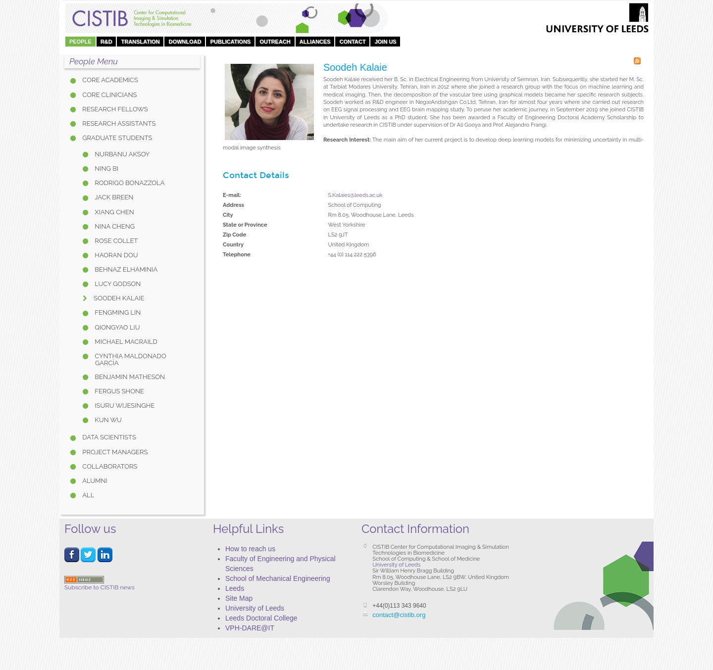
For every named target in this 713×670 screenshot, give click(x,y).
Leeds (234, 588)
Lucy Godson (117, 283)
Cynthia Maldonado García (129, 359)
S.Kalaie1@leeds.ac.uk (355, 195)
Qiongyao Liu (116, 327)
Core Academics (109, 80)
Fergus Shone (118, 391)
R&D (106, 42)
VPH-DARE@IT (249, 628)
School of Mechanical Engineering (277, 578)
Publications (230, 42)
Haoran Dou (115, 255)
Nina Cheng (114, 226)
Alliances (315, 42)
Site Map (239, 598)
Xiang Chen (113, 212)
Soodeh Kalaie (118, 298)
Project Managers (114, 452)
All (87, 495)
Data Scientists (108, 437)
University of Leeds (254, 608)
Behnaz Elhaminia (125, 269)
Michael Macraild (125, 341)
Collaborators (109, 466)
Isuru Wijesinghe (123, 405)
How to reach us (250, 549)
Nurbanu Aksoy (121, 154)
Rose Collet (115, 240)
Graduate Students (116, 138)
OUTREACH (274, 42)
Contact (352, 42)
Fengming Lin (117, 312)
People (80, 42)
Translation (140, 42)
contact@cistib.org (398, 615)
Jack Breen (113, 197)
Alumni (94, 480)
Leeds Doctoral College (261, 618)
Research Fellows (114, 109)
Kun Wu (107, 420)
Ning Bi (105, 168)
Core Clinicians (109, 94)
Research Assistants (118, 123)
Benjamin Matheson (129, 377)
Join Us (385, 42)
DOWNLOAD (184, 42)
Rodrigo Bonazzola (128, 183)
